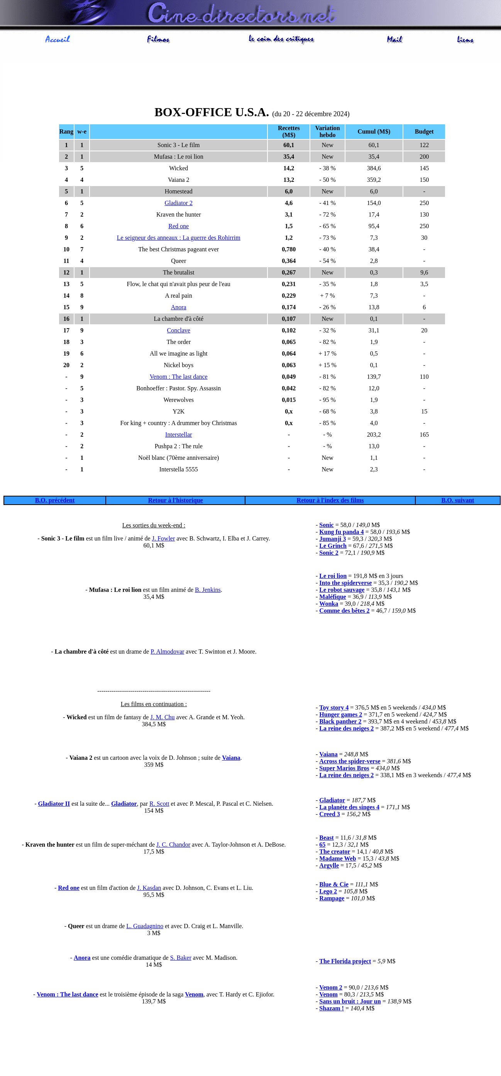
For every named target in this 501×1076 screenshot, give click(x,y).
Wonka (328, 603)
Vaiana (231, 757)
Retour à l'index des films (330, 500)
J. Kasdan (149, 888)
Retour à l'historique (175, 500)
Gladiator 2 (179, 203)
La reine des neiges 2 (346, 775)
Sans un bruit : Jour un (350, 1001)
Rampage (331, 898)
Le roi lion (333, 576)
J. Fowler (163, 538)
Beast (326, 837)
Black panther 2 (340, 721)
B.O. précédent (55, 500)
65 (322, 844)
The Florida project (345, 961)
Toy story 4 (334, 707)
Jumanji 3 (332, 538)
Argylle (329, 865)
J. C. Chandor (173, 844)
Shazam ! (331, 1008)
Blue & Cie (334, 884)
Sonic (326, 525)
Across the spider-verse (349, 761)
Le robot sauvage (341, 589)
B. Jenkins (208, 589)
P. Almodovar (167, 651)
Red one (178, 226)
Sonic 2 (328, 552)
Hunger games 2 (340, 714)
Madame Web (337, 858)
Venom (194, 994)
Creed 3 (329, 814)
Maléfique (332, 596)
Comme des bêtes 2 (344, 610)
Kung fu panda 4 (341, 532)
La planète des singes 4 (349, 807)
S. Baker (180, 957)
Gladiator (124, 803)
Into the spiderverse (345, 583)
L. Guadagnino (144, 926)
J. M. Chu (162, 717)
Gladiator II (54, 803)
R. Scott (159, 803)
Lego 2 (328, 891)
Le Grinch (333, 545)
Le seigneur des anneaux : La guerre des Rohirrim (178, 237)
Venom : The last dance (179, 376)
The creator (334, 851)
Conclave (178, 330)
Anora (178, 307)
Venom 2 (330, 987)
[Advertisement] (252, 81)
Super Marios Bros (344, 768)
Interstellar (178, 434)
